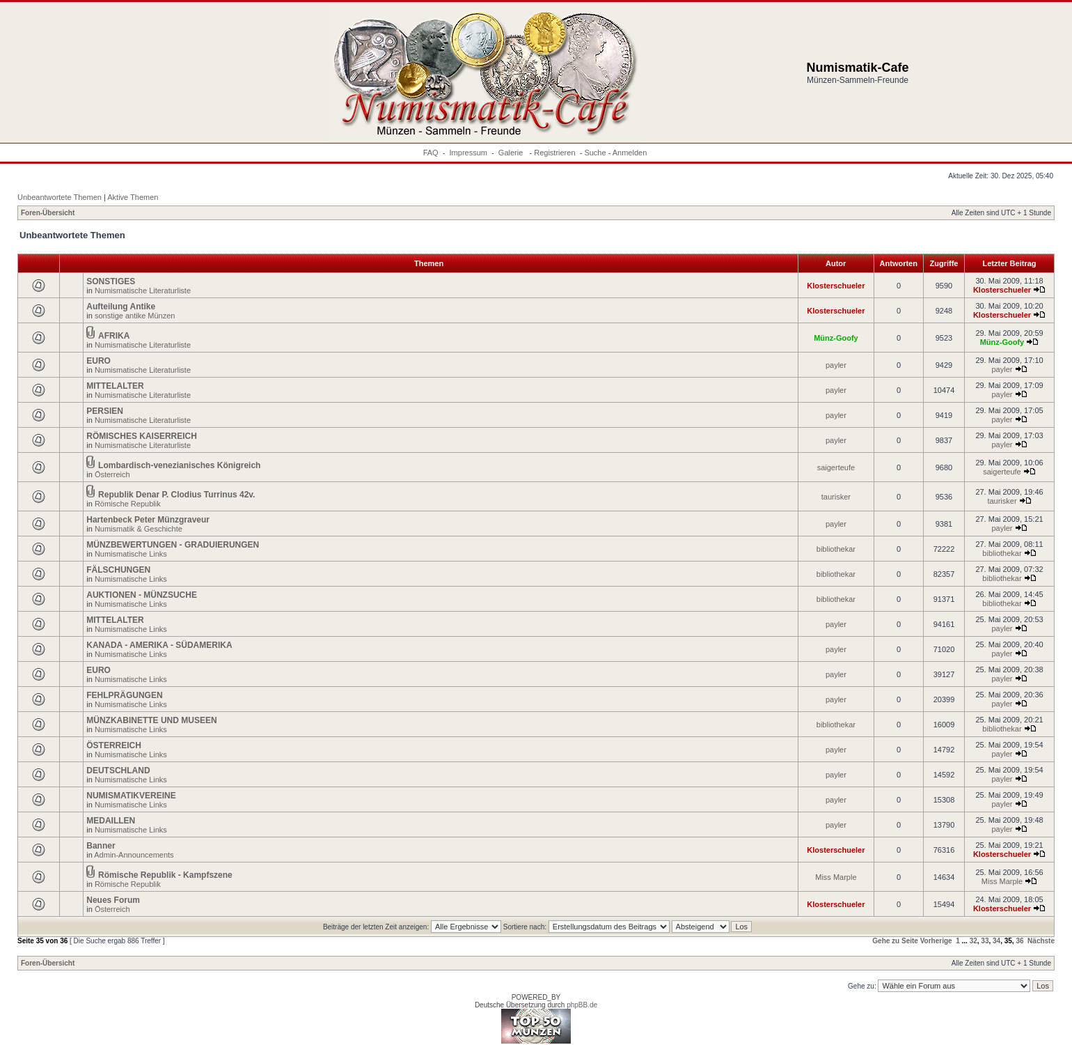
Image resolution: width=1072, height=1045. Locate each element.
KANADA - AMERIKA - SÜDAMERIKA (159, 645)
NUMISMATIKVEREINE (130, 795)
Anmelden (630, 152)
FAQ (431, 152)
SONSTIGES (110, 281)
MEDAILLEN (110, 821)
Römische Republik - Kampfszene (165, 875)
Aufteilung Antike (120, 306)
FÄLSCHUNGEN (118, 570)
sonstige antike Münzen (135, 315)
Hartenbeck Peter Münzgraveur (148, 520)
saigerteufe (836, 467)
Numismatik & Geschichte (138, 529)
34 (996, 941)
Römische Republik (128, 504)
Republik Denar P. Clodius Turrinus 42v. (176, 495)
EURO (98, 361)
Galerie (512, 152)
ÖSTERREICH (113, 745)
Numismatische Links (131, 554)
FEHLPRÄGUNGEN (124, 695)
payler (836, 365)
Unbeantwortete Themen (59, 197)
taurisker (836, 497)
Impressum (468, 152)
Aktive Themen (132, 197)
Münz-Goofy (836, 338)
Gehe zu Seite (895, 941)
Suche (595, 152)
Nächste (1041, 941)
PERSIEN (104, 411)
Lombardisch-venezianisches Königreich (179, 465)
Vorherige (936, 941)
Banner (100, 846)
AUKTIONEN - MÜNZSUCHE (141, 595)
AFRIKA (113, 336)
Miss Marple (835, 877)
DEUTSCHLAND (118, 770)
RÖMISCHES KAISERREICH (141, 436)
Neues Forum (113, 900)
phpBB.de (582, 1005)
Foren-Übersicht (47, 213)
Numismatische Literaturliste (143, 290)
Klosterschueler (836, 285)
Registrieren (554, 152)
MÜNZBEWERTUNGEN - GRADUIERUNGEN (172, 545)
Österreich (112, 474)
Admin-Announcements (133, 855)
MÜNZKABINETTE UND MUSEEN (151, 720)
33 (984, 941)
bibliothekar (836, 549)
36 (1019, 941)
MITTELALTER (114, 386)
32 (973, 941)
